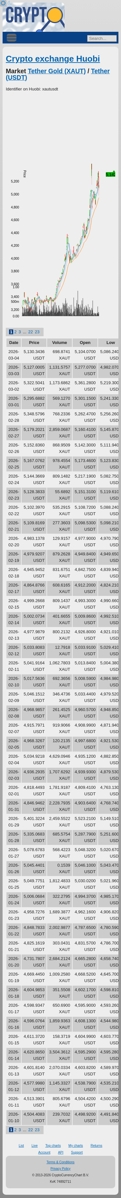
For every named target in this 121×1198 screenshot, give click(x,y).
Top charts (53, 1145)
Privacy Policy (60, 1168)
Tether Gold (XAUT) (57, 71)
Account (44, 1152)
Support (77, 1152)
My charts (75, 1145)
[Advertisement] (60, 128)
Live (35, 1145)
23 (37, 331)
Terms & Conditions (60, 1162)
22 (30, 331)
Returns (96, 1145)
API (61, 1152)
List (21, 1145)
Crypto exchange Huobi (53, 59)
